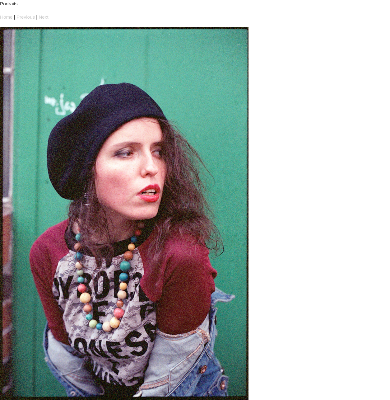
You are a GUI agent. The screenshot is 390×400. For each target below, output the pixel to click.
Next (43, 17)
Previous (25, 17)
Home (6, 17)
